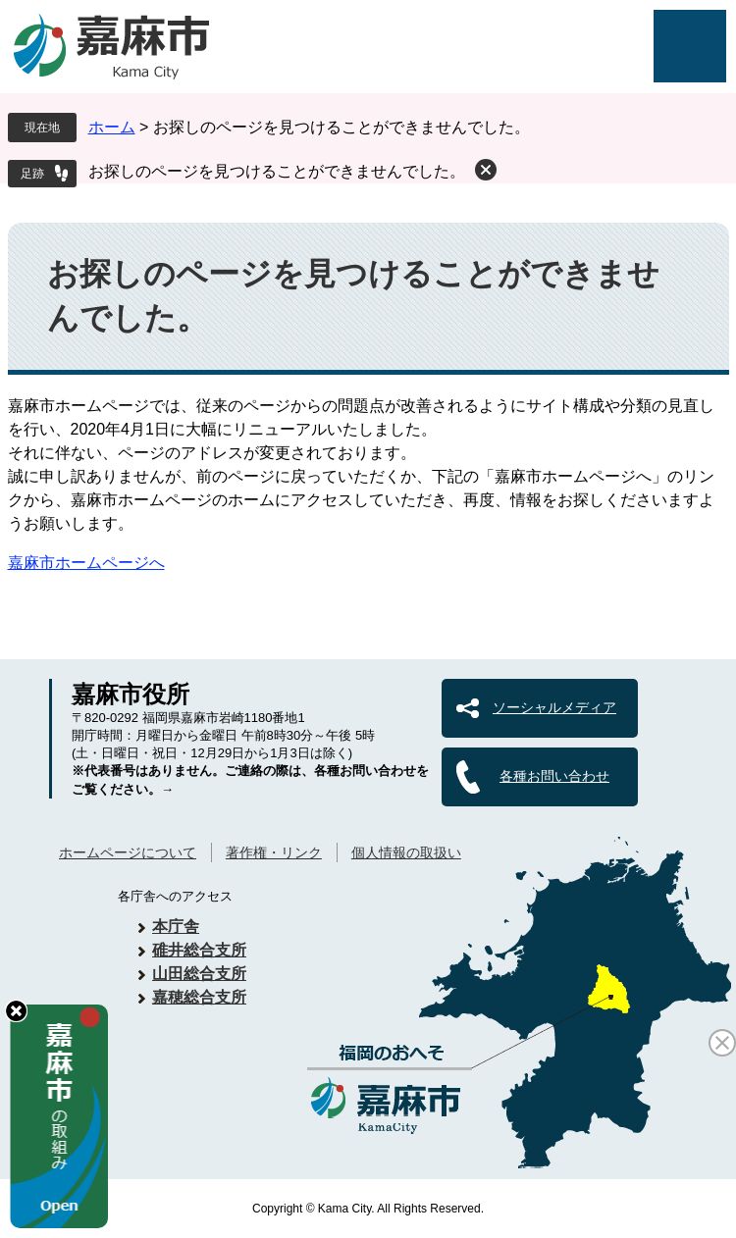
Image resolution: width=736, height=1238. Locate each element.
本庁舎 (175, 926)
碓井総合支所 (199, 950)
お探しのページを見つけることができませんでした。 (276, 171)
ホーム (111, 127)
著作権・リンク (274, 852)
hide (16, 1011)
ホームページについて (127, 852)
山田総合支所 (199, 973)
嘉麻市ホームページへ (86, 562)
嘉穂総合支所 (199, 997)
